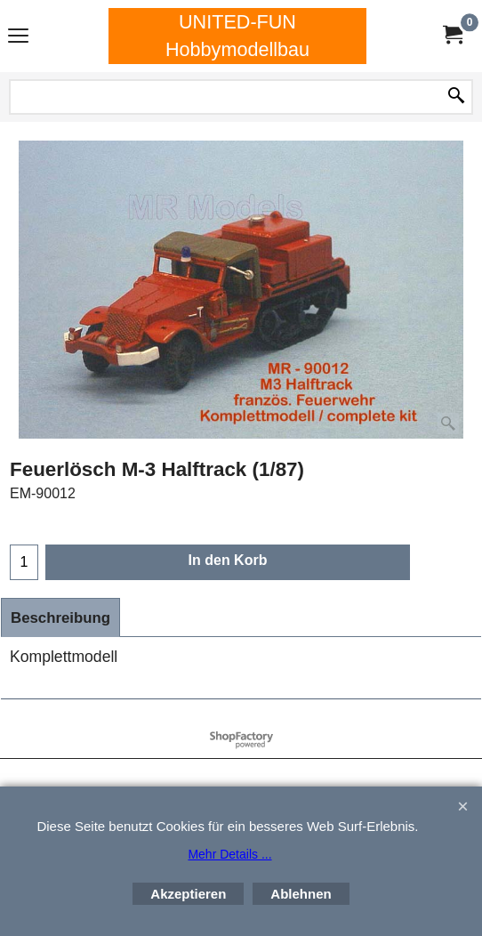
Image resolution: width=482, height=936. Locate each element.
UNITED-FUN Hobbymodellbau (237, 36)
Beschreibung (60, 617)
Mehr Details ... (229, 854)
